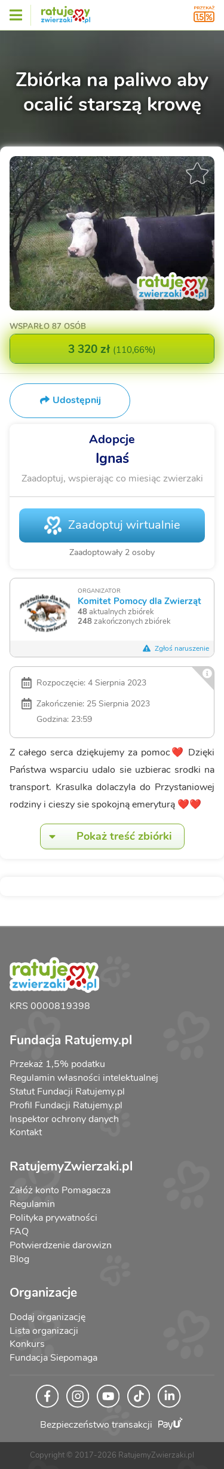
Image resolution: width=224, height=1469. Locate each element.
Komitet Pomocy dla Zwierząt (139, 601)
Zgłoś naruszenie (175, 648)
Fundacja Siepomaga (53, 1357)
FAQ (19, 1231)
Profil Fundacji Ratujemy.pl (66, 1105)
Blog (19, 1259)
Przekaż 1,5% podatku (57, 1064)
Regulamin (32, 1204)
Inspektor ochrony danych (64, 1119)
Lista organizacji (44, 1330)
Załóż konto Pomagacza (60, 1190)
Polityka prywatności (53, 1217)
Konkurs (27, 1344)
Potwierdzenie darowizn (61, 1245)
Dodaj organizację (47, 1317)
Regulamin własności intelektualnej (84, 1077)
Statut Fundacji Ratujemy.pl (67, 1091)
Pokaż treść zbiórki (106, 836)
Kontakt (26, 1132)
